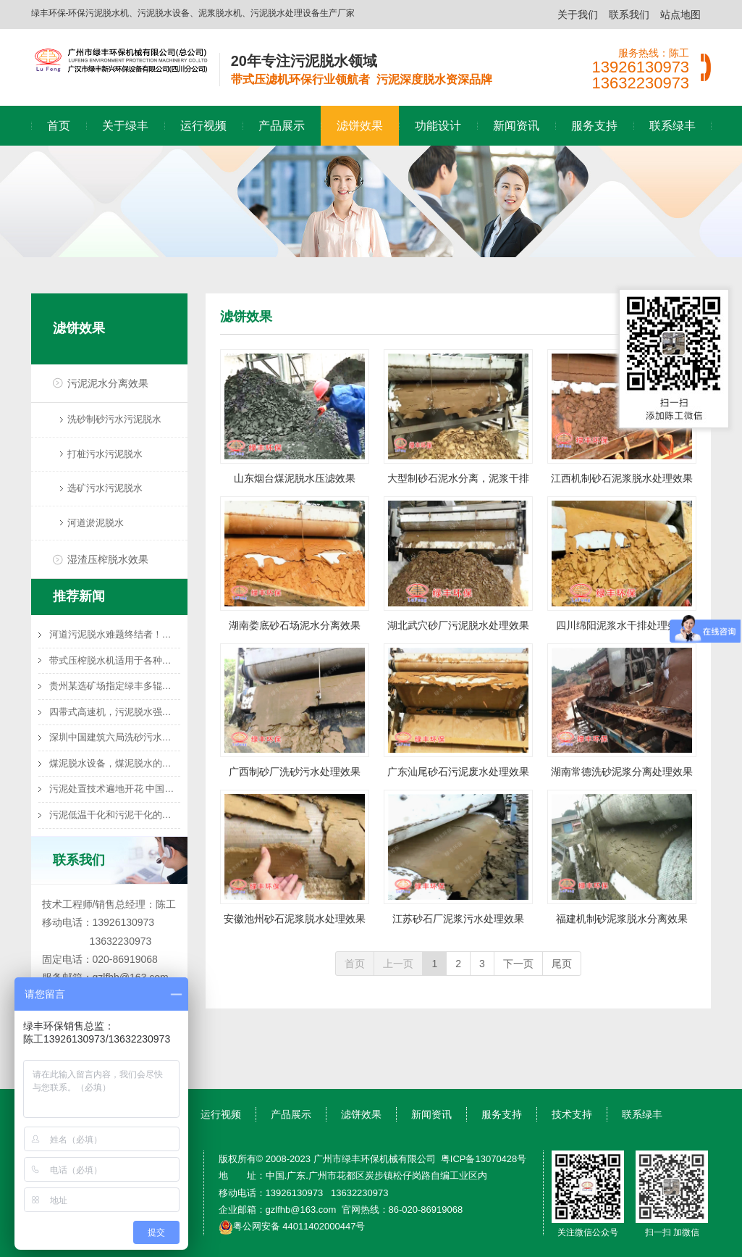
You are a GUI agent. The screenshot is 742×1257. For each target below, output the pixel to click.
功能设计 (438, 126)
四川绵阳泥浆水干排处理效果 (622, 625)
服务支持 (594, 126)
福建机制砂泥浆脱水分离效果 (622, 918)
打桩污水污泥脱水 (105, 453)
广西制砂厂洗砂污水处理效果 (295, 771)
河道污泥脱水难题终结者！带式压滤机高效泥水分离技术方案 (114, 634)
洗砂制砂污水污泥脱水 (114, 419)
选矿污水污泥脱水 (105, 488)
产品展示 (281, 126)
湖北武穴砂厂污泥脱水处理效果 (458, 625)
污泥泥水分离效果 (107, 383)
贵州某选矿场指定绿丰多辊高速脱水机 (114, 685)
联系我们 (629, 14)
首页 (58, 126)
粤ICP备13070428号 (484, 1158)
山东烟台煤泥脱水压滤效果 (294, 478)
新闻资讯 (516, 126)
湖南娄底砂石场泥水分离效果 (295, 625)
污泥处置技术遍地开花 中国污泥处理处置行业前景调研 (114, 788)
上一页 (398, 963)
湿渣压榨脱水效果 (107, 559)
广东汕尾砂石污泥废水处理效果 (458, 771)
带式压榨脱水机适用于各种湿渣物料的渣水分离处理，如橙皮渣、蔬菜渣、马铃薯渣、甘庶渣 (114, 660)
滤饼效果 (360, 126)
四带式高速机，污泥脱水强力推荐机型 (114, 711)
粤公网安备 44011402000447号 (292, 1226)
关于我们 (577, 14)
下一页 (518, 963)
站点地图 (680, 14)
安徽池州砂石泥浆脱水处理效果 (295, 918)
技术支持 (572, 1114)
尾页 (562, 963)
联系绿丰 (672, 126)
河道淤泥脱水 (95, 522)
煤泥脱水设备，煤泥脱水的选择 (114, 763)
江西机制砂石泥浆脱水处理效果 (622, 478)
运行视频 (203, 126)
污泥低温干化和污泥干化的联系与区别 (114, 814)
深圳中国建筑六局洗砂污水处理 (114, 737)
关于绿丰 (125, 126)
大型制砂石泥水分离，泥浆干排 (458, 478)
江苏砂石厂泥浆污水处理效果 (458, 918)
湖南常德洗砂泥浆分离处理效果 (622, 771)
